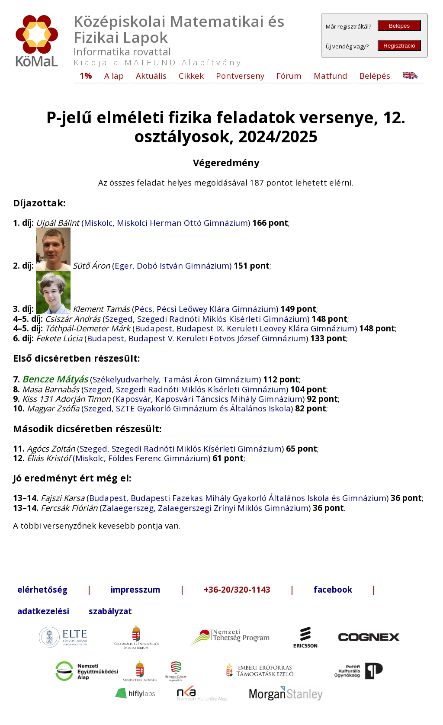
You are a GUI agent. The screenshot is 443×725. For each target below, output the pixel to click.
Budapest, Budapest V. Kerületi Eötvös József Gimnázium (196, 338)
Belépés (399, 25)
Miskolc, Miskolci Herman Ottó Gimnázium (166, 222)
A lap (114, 75)
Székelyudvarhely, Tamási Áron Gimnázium (176, 379)
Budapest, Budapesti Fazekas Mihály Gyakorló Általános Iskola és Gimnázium (237, 497)
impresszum (136, 589)
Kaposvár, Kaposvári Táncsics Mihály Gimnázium (208, 398)
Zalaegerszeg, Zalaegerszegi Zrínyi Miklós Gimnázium (205, 507)
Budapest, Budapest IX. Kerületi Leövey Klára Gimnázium (245, 328)
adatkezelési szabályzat (74, 611)
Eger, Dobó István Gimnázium (172, 265)
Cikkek (191, 75)
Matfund (330, 75)
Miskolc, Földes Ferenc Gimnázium (141, 457)
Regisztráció (399, 45)
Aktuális (151, 75)
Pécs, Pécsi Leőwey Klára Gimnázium (205, 308)
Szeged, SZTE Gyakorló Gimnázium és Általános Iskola (187, 408)
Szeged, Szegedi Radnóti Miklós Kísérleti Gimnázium (206, 318)
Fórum (289, 75)
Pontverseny (240, 75)
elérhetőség (42, 589)
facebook (333, 589)
